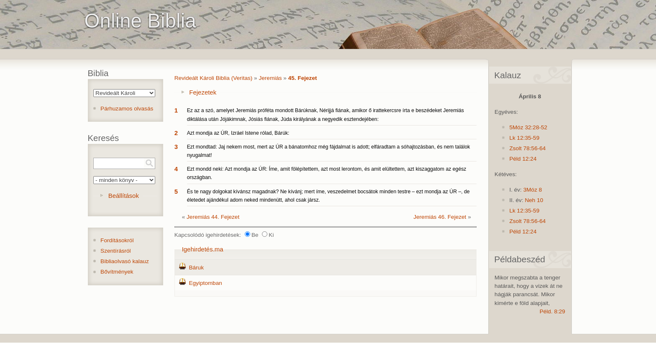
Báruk (196, 267)
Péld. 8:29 (552, 311)
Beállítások (123, 195)
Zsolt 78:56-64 (527, 148)
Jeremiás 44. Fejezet (213, 217)
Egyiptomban (205, 283)
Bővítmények (116, 272)
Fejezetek (202, 92)
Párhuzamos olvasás (126, 108)
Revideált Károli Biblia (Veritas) (213, 78)
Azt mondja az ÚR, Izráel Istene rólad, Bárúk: (238, 133)
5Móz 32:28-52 (528, 127)
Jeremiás (270, 78)
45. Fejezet (302, 78)
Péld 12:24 (522, 159)
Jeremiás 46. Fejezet (439, 217)
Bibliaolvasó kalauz (124, 261)
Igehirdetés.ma (202, 249)
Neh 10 (534, 200)
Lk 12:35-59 (524, 138)
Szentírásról (115, 251)
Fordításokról (116, 240)
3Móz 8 (532, 190)
